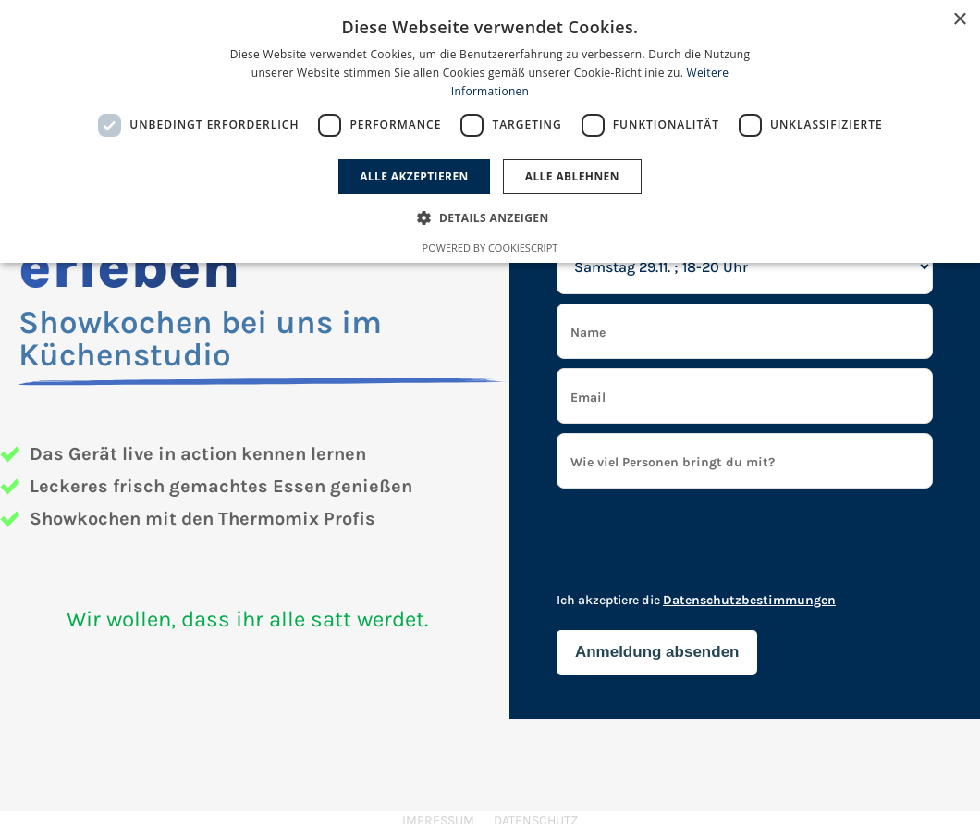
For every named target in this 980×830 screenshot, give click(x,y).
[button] (489, 218)
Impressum (438, 820)
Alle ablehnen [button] (572, 176)
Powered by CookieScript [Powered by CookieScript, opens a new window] (490, 247)
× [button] (959, 20)
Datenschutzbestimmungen (749, 600)
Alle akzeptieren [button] (414, 176)
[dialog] (490, 131)
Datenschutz (536, 820)
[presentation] (697, 548)
